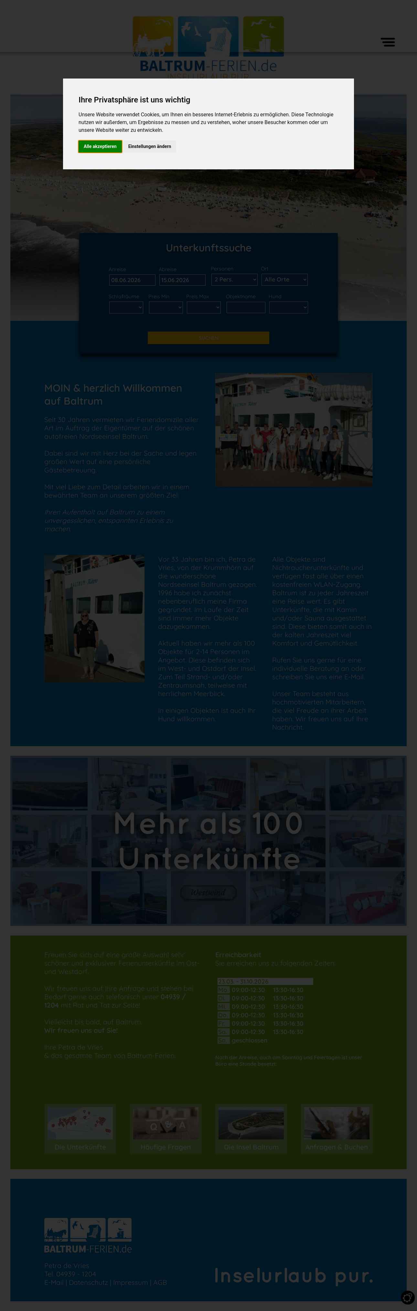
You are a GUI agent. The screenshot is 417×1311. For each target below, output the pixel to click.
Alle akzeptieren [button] (100, 146)
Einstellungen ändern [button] (149, 146)
